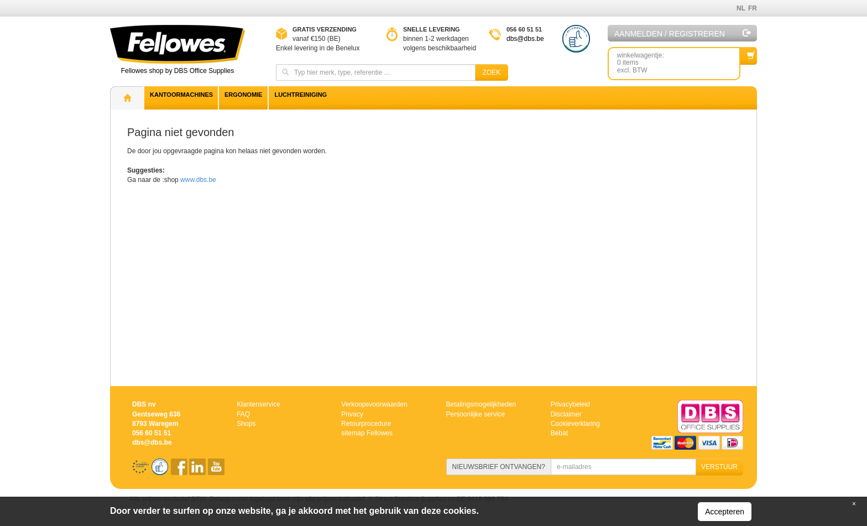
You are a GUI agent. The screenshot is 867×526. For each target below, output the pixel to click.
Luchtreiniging (300, 94)
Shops (246, 424)
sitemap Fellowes (367, 433)
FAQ (243, 414)
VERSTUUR (719, 467)
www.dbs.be (198, 180)
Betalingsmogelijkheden (481, 404)
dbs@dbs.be (525, 39)
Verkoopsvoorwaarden (374, 404)
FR (752, 8)
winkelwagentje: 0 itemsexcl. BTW (678, 60)
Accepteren (724, 511)
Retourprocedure (366, 424)
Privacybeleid (570, 404)
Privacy (352, 414)
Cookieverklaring (575, 424)
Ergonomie (243, 94)
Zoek (492, 72)
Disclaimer (566, 414)
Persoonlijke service (475, 414)
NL (741, 8)
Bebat (559, 433)
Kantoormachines (181, 94)
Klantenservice (258, 404)
